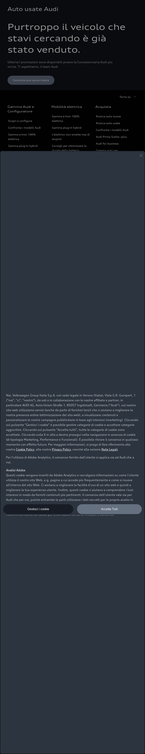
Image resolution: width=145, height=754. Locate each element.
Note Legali (109, 449)
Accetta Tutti (109, 509)
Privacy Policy (61, 449)
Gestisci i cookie (38, 509)
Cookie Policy (25, 449)
